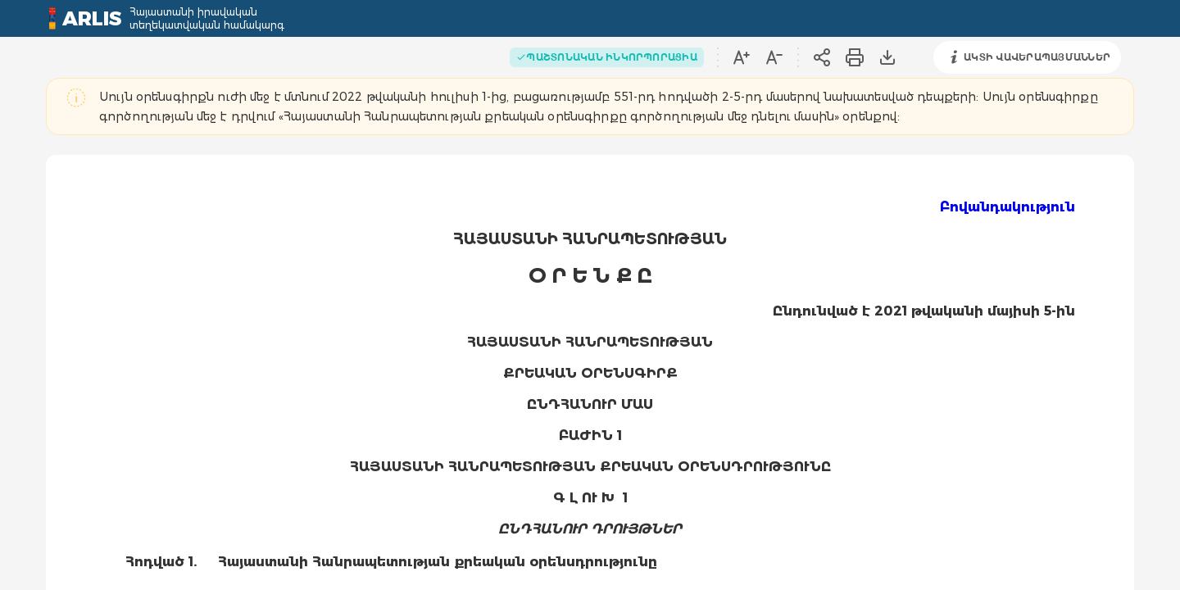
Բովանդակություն (1007, 207)
